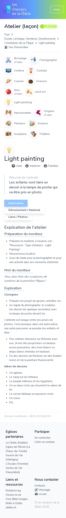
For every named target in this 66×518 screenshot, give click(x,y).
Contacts (39, 486)
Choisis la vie (13, 495)
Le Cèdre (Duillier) (17, 443)
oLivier (43, 494)
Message (44, 490)
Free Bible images (17, 499)
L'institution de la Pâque (19, 43)
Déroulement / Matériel (24, 210)
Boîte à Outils (14, 503)
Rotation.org (13, 490)
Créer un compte (44, 442)
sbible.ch (11, 507)
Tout (7, 34)
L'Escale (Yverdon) (17, 464)
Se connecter (42, 438)
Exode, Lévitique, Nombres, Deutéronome (30, 39)
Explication (15, 203)
